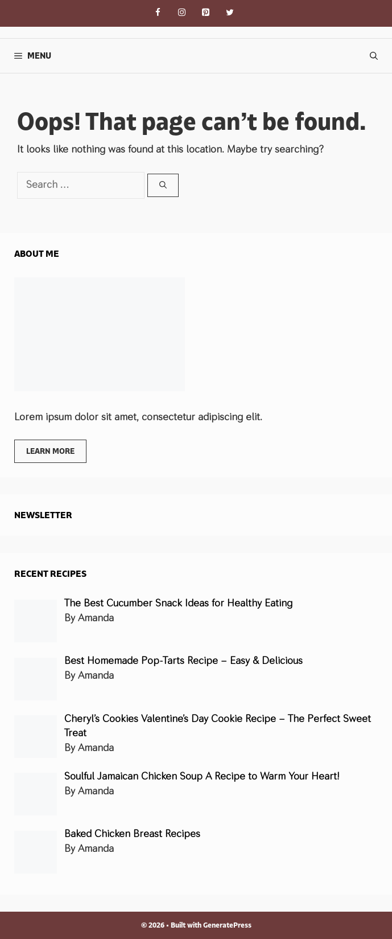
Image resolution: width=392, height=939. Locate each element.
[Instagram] (182, 13)
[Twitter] (230, 13)
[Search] (163, 186)
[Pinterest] (206, 13)
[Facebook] (158, 13)
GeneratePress (227, 925)
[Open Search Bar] (374, 56)
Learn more (50, 451)
